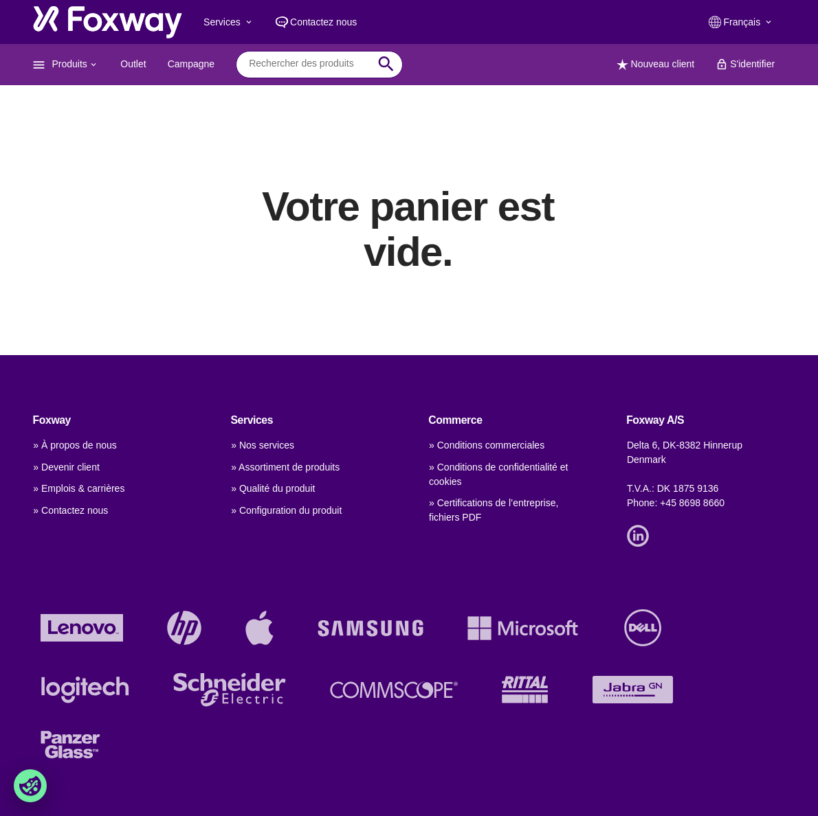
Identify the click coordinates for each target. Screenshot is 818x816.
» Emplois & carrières (78, 488)
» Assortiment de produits (285, 467)
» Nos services (262, 445)
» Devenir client (66, 467)
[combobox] (309, 63)
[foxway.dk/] (107, 21)
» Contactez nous (70, 510)
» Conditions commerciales (486, 445)
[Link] (641, 535)
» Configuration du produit (286, 510)
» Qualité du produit (273, 488)
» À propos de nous (74, 445)
